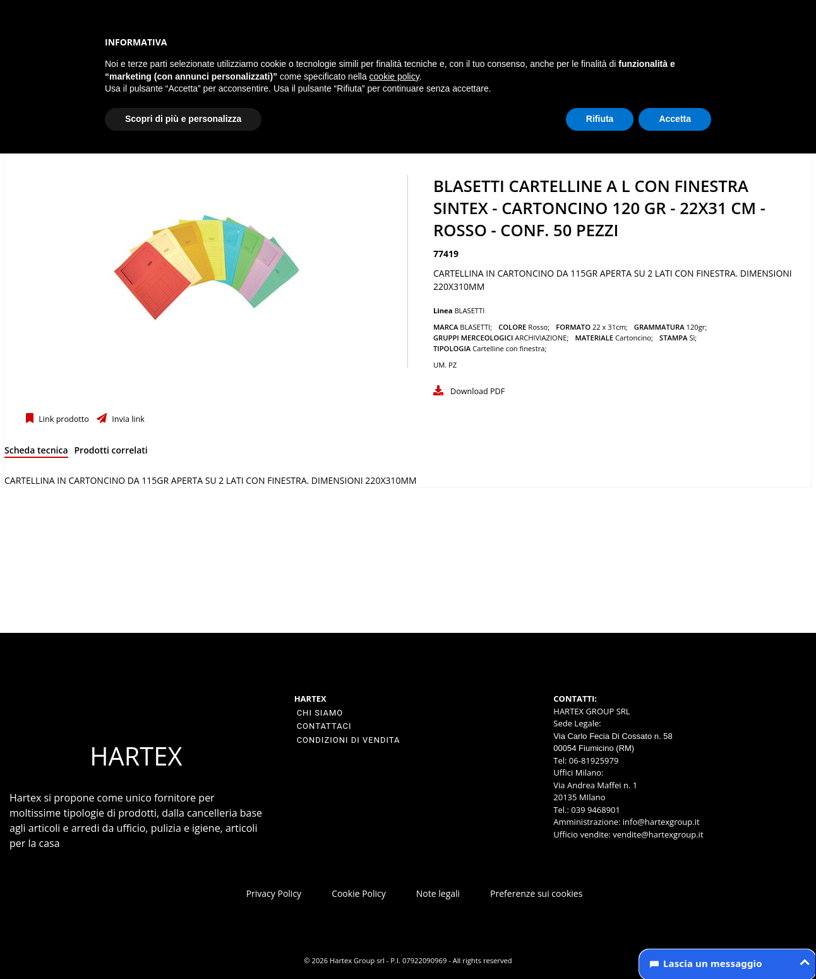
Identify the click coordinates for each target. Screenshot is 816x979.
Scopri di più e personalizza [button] (183, 119)
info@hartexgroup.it (659, 821)
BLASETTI (469, 310)
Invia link (127, 419)
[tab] (36, 452)
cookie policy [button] (394, 76)
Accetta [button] (675, 119)
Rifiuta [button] (600, 119)
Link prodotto (63, 419)
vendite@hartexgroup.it (658, 834)
